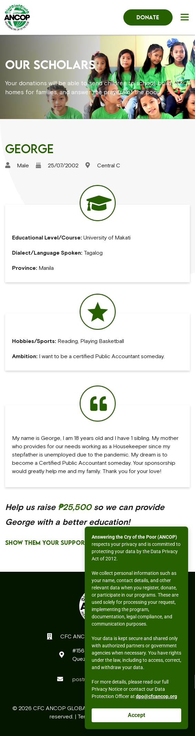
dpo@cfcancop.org (156, 696)
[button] (186, 17)
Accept (136, 715)
